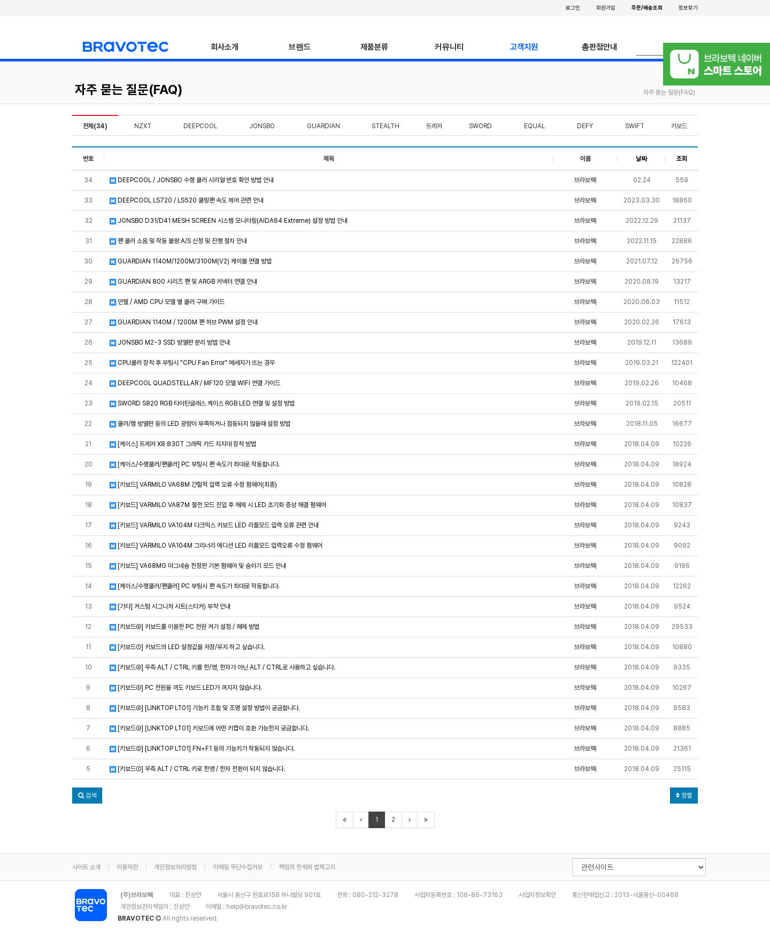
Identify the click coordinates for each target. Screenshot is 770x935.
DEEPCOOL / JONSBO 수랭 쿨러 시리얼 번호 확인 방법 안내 (192, 180)
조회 (681, 158)
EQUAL (534, 126)
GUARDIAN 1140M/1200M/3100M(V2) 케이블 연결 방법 (191, 261)
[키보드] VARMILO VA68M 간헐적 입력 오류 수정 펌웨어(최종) (193, 484)
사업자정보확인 (537, 895)
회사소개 (224, 47)
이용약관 (127, 867)
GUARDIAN (323, 126)
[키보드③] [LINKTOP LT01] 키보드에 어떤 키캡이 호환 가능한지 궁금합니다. (209, 728)
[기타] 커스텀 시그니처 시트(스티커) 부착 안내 (170, 606)
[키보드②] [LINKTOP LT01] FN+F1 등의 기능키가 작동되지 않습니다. (202, 748)
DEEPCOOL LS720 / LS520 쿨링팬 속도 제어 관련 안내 (187, 200)
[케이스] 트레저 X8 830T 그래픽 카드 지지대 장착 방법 (183, 444)
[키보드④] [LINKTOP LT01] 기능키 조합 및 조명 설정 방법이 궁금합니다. (205, 708)
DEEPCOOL (200, 126)
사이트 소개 (86, 867)
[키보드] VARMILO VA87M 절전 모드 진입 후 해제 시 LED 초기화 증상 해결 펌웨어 (218, 505)
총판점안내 (599, 47)
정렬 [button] (684, 795)
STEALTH (385, 126)
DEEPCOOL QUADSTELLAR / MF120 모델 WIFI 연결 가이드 (195, 383)
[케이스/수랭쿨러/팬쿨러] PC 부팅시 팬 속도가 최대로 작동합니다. (195, 464)
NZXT (142, 126)
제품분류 (374, 47)
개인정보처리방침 (175, 867)
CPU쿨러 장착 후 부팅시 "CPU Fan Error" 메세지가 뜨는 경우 (192, 363)
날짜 (642, 158)
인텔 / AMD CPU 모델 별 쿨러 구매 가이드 (167, 302)
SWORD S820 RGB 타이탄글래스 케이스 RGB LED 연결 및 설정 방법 (202, 403)
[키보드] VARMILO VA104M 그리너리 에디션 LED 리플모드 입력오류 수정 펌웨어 (216, 545)
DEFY (585, 126)
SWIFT (634, 126)
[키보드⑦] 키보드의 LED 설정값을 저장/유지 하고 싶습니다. (187, 647)
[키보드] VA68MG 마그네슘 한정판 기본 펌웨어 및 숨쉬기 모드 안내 (198, 566)
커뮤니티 (449, 47)
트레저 (434, 126)
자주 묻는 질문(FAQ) (128, 89)
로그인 (573, 7)
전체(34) (95, 126)
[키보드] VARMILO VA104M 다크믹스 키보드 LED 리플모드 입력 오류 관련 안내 (214, 525)
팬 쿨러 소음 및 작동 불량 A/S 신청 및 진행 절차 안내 (178, 241)
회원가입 (605, 7)
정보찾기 (688, 7)
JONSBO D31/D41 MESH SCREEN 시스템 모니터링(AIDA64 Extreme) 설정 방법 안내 (229, 220)
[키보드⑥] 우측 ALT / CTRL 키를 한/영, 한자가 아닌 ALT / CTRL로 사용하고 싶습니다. (222, 667)
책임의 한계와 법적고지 (307, 867)
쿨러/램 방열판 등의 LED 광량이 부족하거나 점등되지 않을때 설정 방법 (200, 423)
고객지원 (524, 47)
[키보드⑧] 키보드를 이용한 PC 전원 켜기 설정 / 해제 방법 (184, 626)
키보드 (679, 126)
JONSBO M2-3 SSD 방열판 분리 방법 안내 (170, 342)
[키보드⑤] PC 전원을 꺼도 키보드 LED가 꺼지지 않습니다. (186, 687)
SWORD (480, 126)
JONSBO (262, 126)
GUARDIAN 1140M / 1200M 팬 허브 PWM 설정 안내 (184, 322)
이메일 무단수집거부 (238, 867)
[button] (87, 796)
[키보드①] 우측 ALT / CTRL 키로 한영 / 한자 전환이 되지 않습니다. (197, 769)
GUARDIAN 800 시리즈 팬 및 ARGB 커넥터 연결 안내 (183, 281)
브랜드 (300, 47)
